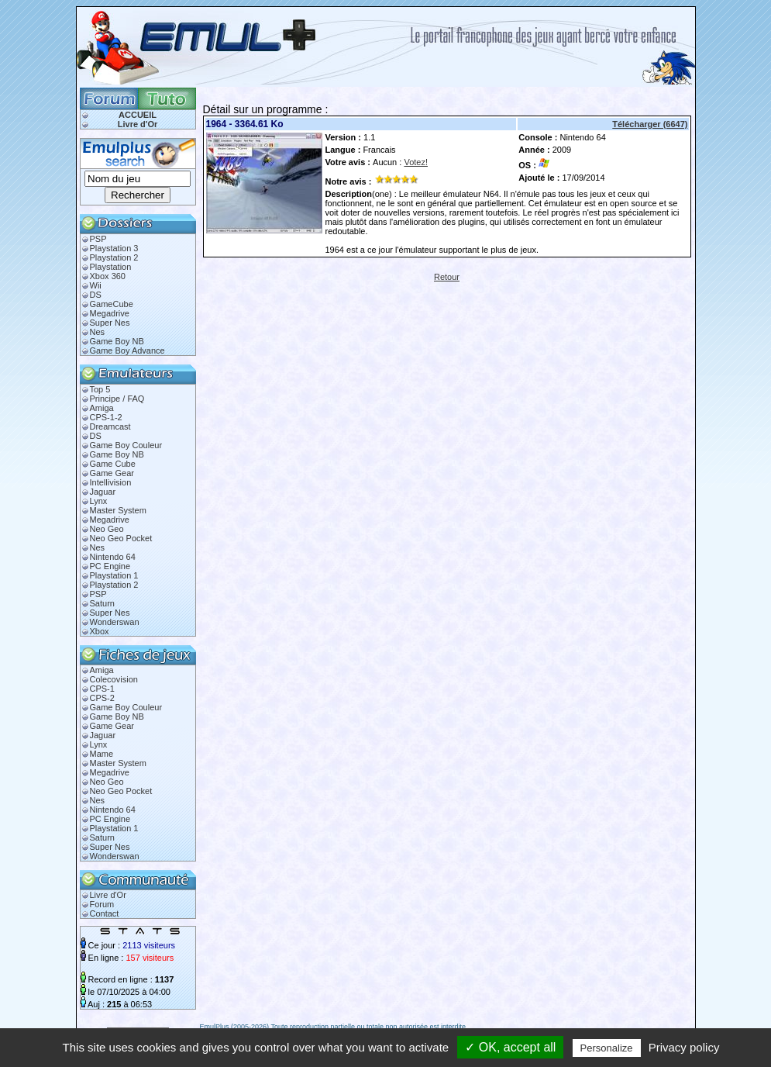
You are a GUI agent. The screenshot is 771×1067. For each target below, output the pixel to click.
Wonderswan (114, 622)
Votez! (416, 162)
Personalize (606, 1048)
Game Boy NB (117, 341)
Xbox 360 (108, 276)
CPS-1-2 (106, 417)
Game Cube (113, 463)
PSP (98, 238)
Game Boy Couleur (126, 445)
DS (96, 294)
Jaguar (103, 491)
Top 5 (100, 389)
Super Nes (110, 322)
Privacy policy (684, 1047)
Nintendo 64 (113, 556)
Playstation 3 (114, 248)
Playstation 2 (114, 257)
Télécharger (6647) (649, 124)
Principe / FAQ (117, 398)
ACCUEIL (138, 114)
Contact (104, 913)
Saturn (102, 603)
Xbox (99, 631)
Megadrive (109, 313)
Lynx (99, 501)
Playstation (111, 266)
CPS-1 (102, 688)
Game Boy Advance (127, 350)
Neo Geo (107, 529)
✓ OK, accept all (510, 1047)
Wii (96, 285)
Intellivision (111, 482)
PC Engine (110, 566)
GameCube (111, 304)
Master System (118, 510)
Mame (102, 753)
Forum (102, 904)
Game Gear (112, 473)
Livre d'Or (138, 124)
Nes (97, 332)
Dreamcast (110, 426)
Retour (447, 276)
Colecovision (114, 679)
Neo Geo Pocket (121, 538)
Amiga (102, 408)
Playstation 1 (114, 575)
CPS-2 (102, 698)
